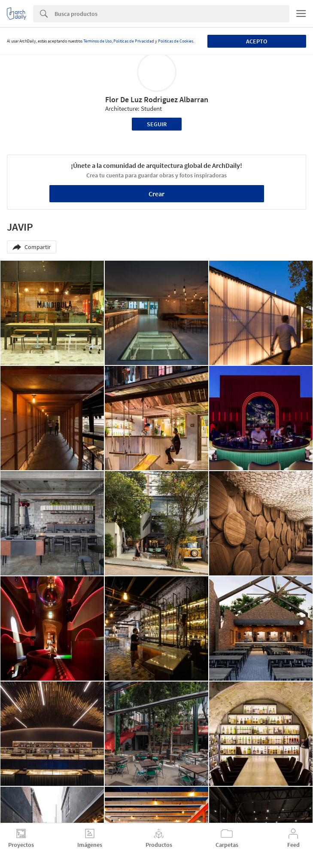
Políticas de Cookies (175, 41)
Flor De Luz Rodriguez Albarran (156, 99)
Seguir (157, 124)
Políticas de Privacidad (133, 41)
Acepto (256, 41)
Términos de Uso (97, 41)
